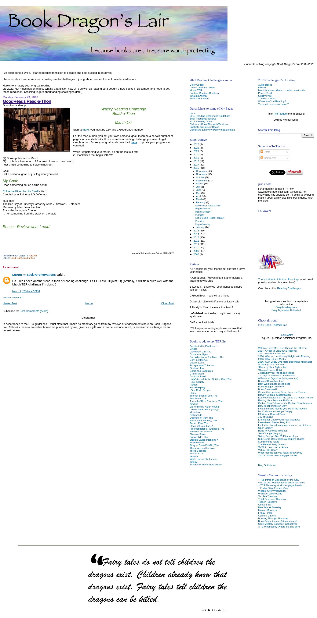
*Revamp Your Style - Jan (272, 367)
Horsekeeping (197, 387)
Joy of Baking (265, 416)
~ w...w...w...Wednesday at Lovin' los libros (281, 482)
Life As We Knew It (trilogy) (204, 409)
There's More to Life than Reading (278, 279)
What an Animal (198, 95)
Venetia (194, 456)
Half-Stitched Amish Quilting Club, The (211, 379)
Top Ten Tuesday (267, 496)
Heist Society (197, 381)
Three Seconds (198, 450)
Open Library (265, 427)
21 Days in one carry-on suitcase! (276, 375)
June (199, 190)
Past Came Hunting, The (203, 420)
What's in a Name (199, 98)
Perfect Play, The (199, 423)
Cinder (193, 348)
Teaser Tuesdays (267, 501)
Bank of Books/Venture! (271, 381)
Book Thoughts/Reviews (203, 118)
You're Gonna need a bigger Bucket (277, 455)
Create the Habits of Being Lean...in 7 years (282, 392)
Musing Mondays (267, 510)
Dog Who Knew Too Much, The (207, 357)
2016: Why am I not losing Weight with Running (284, 356)
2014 (196, 233)
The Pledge (280, 113)
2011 (196, 244)
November (202, 174)
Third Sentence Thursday (272, 499)
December (202, 171)
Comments (268, 158)
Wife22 (193, 461)
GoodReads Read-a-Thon (27, 101)
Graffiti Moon (197, 373)
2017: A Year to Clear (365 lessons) (277, 350)
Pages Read (265, 93)
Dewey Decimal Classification (274, 394)
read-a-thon (29, 258)
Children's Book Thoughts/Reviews (209, 124)
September (202, 180)
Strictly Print (265, 95)
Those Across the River (202, 448)
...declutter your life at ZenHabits (276, 372)
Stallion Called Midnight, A (204, 439)
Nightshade (196, 414)
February (201, 202)
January (200, 227)
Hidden (193, 384)
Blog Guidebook (267, 465)
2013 (196, 237)
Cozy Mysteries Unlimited (286, 310)
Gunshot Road (198, 376)
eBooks (262, 87)
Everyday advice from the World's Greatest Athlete (285, 397)
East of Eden (197, 362)
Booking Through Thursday (273, 518)
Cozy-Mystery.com (286, 307)
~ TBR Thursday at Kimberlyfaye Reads (280, 485)
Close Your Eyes (199, 354)
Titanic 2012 (196, 453)
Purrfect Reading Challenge (205, 93)
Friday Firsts (265, 512)
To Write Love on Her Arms (273, 447)
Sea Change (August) (270, 433)
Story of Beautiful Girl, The (204, 445)
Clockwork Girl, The (200, 351)
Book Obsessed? (267, 389)
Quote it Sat (264, 504)
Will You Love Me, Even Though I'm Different (282, 348)
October (200, 177)
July (198, 186)
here (86, 129)
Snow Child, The (199, 437)
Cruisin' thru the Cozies (202, 87)
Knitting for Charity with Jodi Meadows (279, 419)
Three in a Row (266, 98)
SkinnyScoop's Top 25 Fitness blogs (278, 436)
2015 (196, 230)
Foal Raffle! (286, 335)
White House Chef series (203, 459)
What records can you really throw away (280, 452)
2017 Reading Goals (201, 121)
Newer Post (10, 303)
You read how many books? (273, 104)
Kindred (194, 403)
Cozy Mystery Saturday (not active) (277, 523)
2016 (196, 167)
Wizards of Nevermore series (206, 464)
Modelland (195, 412)
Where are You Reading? (272, 101)
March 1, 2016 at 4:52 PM (26, 291)
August (200, 183)
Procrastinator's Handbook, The (207, 428)
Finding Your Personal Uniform (275, 400)
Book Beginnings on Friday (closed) (277, 521)
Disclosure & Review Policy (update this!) (212, 129)
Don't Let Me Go (199, 359)
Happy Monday (202, 208)
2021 (196, 151)
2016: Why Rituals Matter (272, 359)
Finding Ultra (197, 368)
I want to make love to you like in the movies (282, 408)
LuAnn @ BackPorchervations (34, 274)
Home (89, 303)
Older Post (167, 303)
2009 (196, 250)
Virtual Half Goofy (268, 449)
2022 (196, 147)
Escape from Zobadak (202, 365)
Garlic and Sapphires (201, 370)
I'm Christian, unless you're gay (275, 411)
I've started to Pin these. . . (204, 346)
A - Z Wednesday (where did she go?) (279, 526)
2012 (196, 240)
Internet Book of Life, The (203, 395)
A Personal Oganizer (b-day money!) (278, 378)
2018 (196, 161)
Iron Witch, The (198, 398)
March (199, 199)
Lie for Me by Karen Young (204, 406)
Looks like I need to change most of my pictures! (284, 425)
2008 (196, 254)
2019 (196, 157)
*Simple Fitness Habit (270, 370)
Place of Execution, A (201, 426)
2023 (196, 144)
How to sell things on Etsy (272, 405)
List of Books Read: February (209, 218)
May (198, 193)
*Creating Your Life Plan (271, 364)
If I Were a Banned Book (271, 414)
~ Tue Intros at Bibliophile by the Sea (278, 479)
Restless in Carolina (201, 431)
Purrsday (199, 215)
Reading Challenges (289, 288)
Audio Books (265, 84)
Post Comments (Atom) (34, 311)
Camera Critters (267, 515)
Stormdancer (197, 442)
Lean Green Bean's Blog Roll (274, 422)
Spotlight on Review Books (204, 126)
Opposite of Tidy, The (201, 417)
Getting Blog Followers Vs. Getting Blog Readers (285, 403)
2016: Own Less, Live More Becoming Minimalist (285, 361)
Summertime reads (268, 441)
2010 (196, 247)
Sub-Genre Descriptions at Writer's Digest (281, 438)
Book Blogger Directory (271, 386)
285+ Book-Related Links (272, 325)
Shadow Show (197, 434)
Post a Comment (12, 297)
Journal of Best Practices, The (206, 401)
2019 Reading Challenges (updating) (210, 115)
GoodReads (16, 258)
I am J (193, 392)
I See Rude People (200, 390)
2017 (196, 164)
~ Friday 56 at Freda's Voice (273, 488)
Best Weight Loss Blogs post (274, 383)
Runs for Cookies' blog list (272, 430)
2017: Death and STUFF (271, 353)
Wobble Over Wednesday (272, 490)
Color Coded (197, 84)
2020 (196, 154)
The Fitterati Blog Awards (272, 444)
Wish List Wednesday (270, 493)
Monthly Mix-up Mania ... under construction (282, 90)
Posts (265, 151)
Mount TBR (196, 90)
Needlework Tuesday (269, 507)
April (198, 196)
